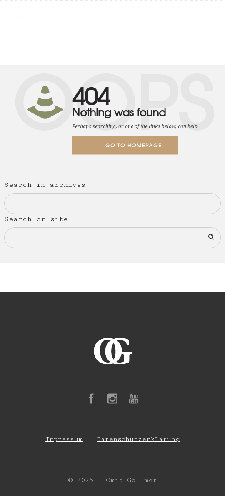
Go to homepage (133, 145)
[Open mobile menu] (208, 18)
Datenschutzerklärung (138, 439)
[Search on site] (112, 237)
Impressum (63, 439)
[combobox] (112, 203)
